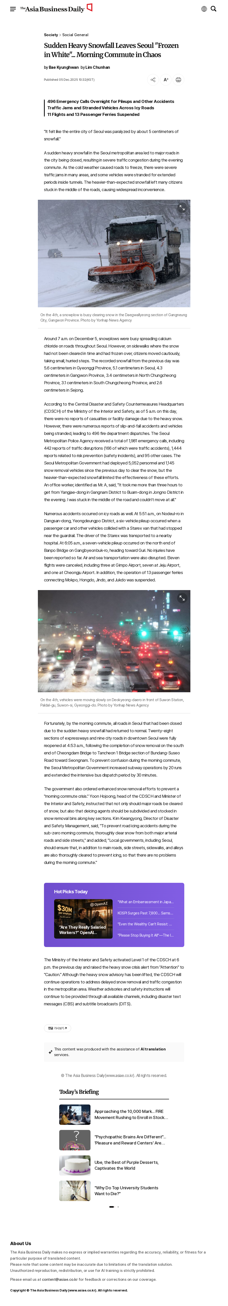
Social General (75, 35)
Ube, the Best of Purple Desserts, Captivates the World (127, 1165)
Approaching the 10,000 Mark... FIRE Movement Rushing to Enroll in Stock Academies (129, 1115)
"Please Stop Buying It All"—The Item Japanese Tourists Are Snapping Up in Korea (146, 935)
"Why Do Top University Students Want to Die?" (126, 1190)
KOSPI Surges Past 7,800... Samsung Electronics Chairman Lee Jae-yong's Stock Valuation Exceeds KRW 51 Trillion (146, 913)
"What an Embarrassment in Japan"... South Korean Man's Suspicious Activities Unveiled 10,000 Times (146, 902)
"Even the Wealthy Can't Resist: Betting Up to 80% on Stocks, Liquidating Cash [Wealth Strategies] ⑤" (146, 924)
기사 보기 (57, 1028)
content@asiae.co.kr (60, 1279)
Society (51, 35)
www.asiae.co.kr (82, 1290)
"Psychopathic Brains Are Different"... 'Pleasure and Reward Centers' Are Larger (130, 1140)
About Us (20, 1243)
